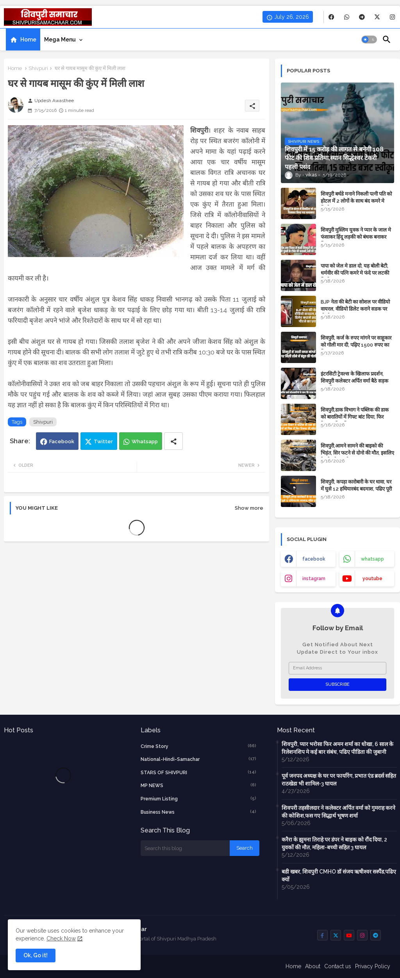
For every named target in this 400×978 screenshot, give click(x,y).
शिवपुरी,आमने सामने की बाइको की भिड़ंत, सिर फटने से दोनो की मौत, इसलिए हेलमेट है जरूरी (357, 453)
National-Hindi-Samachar (199, 759)
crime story (199, 746)
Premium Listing (199, 798)
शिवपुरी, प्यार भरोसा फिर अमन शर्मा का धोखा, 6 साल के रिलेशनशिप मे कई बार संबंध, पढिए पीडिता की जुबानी (337, 748)
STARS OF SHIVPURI (199, 772)
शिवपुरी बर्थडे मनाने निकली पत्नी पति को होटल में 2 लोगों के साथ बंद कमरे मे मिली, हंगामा (356, 201)
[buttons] (331, 17)
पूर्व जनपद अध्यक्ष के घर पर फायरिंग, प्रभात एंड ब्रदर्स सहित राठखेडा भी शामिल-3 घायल (339, 780)
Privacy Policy (372, 966)
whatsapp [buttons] (372, 559)
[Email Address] (337, 668)
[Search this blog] (185, 848)
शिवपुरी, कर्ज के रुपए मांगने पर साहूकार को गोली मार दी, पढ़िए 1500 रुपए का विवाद (356, 345)
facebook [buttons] (313, 559)
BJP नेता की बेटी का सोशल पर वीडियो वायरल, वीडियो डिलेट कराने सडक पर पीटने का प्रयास (355, 309)
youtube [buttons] (372, 578)
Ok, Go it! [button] (35, 955)
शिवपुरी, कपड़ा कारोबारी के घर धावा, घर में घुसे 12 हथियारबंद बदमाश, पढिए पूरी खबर (356, 489)
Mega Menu (60, 39)
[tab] (23, 39)
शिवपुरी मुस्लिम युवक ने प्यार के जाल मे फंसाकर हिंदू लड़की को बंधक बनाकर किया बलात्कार (356, 237)
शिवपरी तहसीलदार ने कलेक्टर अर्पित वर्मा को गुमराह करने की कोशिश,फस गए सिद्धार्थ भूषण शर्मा (338, 812)
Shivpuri (38, 68)
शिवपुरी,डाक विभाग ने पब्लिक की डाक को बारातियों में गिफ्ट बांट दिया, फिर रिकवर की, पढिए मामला (355, 417)
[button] (369, 39)
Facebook (61, 441)
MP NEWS (199, 785)
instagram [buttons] (313, 578)
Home (28, 39)
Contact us (337, 966)
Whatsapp (145, 441)
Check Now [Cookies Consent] (61, 938)
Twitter (103, 441)
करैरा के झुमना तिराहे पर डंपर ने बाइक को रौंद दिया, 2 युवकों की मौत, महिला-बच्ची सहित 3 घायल (334, 843)
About (312, 966)
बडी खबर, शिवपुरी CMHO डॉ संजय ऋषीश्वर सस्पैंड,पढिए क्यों (339, 875)
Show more (249, 508)
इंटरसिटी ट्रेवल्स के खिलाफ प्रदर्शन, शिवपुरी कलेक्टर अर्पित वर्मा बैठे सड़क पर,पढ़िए (354, 381)
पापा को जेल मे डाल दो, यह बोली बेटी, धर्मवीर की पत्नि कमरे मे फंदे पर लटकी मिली (355, 273)
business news (199, 812)
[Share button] (173, 441)
